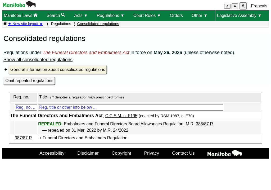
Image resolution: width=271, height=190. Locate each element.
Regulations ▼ (110, 15)
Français (259, 6)
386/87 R (204, 124)
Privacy (151, 153)
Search (56, 15)
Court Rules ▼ (147, 15)
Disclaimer (88, 153)
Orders (176, 15)
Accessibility (51, 153)
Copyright (121, 153)
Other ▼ (199, 15)
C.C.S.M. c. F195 (121, 115)
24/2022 (120, 130)
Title (43, 97)
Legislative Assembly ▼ (239, 15)
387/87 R (23, 138)
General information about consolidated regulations (57, 69)
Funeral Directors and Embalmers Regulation (85, 138)
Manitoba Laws (21, 15)
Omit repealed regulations (29, 80)
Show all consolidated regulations (38, 59)
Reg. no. (21, 97)
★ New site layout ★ (25, 24)
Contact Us (183, 153)
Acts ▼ (81, 15)
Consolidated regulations (98, 24)
